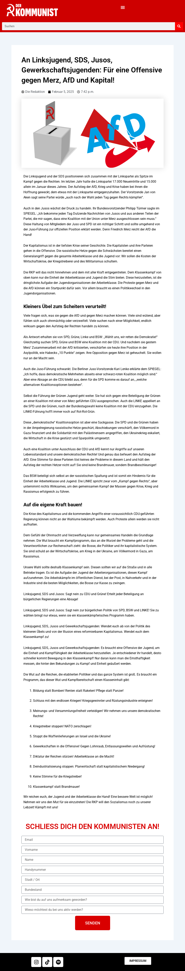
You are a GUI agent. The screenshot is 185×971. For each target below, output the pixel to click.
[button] (122, 7)
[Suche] (179, 26)
